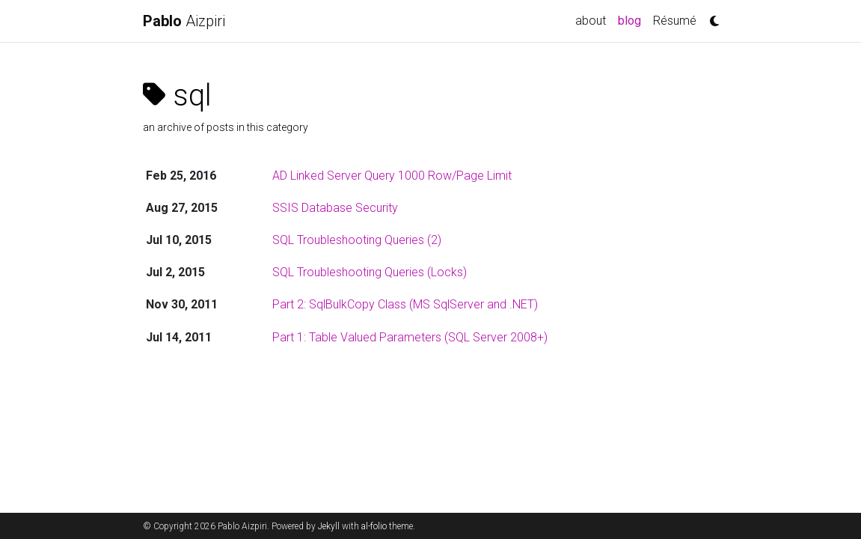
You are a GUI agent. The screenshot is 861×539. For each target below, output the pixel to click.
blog (632, 19)
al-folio (374, 526)
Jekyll (329, 526)
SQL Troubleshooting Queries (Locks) (369, 272)
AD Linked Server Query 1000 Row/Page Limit (392, 175)
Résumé (674, 20)
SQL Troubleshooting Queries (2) (356, 240)
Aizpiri (184, 21)
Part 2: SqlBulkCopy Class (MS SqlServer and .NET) (405, 304)
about (590, 20)
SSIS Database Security (335, 208)
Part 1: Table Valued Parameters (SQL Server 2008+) (410, 337)
